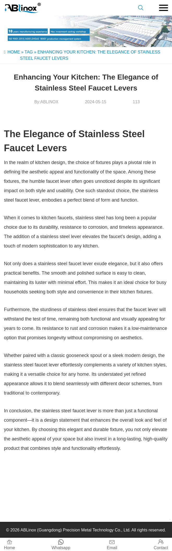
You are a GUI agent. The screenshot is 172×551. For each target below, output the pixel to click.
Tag (28, 52)
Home (14, 52)
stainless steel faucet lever (65, 263)
